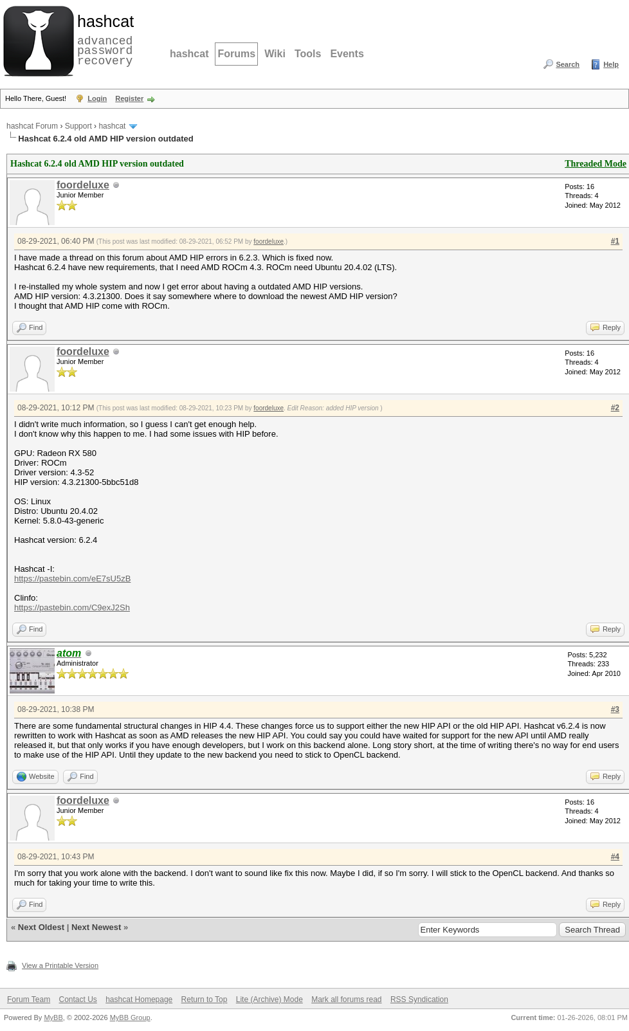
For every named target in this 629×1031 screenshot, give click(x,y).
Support (78, 126)
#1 (615, 241)
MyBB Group (130, 1017)
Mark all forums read (346, 999)
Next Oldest (41, 927)
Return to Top (204, 999)
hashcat (189, 53)
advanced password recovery (103, 39)
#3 (615, 709)
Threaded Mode (595, 164)
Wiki (275, 53)
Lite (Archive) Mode (269, 999)
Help (611, 64)
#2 (615, 407)
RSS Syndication (419, 999)
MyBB (53, 1017)
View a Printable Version (60, 965)
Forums (236, 53)
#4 (615, 856)
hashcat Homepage (138, 999)
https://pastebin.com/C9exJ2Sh (72, 607)
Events (346, 53)
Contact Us (77, 999)
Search (567, 64)
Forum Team (28, 999)
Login (97, 98)
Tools (308, 53)
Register (129, 98)
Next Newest (96, 927)
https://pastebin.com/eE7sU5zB (72, 578)
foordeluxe (83, 184)
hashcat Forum (32, 126)
